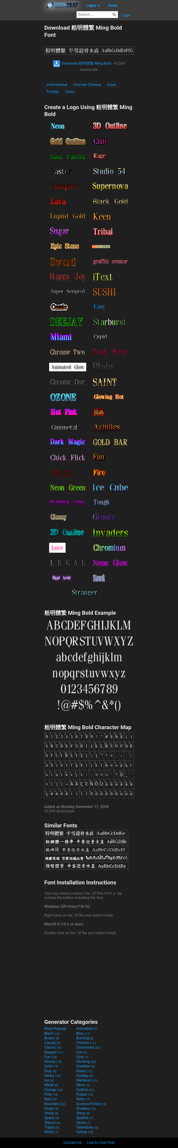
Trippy (51, 1127)
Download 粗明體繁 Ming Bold (82, 63)
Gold (51, 1066)
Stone (83, 1122)
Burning (85, 1038)
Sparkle (84, 1118)
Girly (82, 1057)
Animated (86, 1028)
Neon (83, 1085)
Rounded (54, 1104)
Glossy (53, 1061)
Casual (52, 1043)
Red (50, 1099)
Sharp (51, 1113)
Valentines (87, 1127)
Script (51, 1108)
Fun (50, 1057)
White (51, 1132)
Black (52, 1033)
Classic (52, 1047)
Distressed (88, 1047)
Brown (51, 1038)
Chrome (86, 1043)
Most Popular (55, 1028)
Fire (81, 1052)
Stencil (52, 1122)
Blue (83, 1033)
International (57, 84)
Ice (49, 1080)
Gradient (85, 1066)
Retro (83, 1099)
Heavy (52, 1075)
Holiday (84, 1075)
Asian (111, 84)
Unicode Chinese (87, 84)
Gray (50, 1071)
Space (51, 1118)
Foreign (53, 91)
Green (84, 1071)
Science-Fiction (91, 1104)
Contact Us (73, 1142)
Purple (84, 1094)
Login (125, 15)
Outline (85, 1090)
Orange (53, 1090)
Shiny (83, 1113)
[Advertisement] (22, 93)
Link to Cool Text (100, 1142)
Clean (69, 91)
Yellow (84, 1132)
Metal (51, 1085)
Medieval (87, 1080)
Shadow (86, 1108)
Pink (51, 1094)
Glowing (86, 1061)
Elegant (53, 1052)
